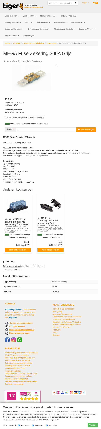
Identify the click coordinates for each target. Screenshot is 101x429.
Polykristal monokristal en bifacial (18, 363)
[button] (85, 2)
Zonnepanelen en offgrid (15, 368)
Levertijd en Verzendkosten (63, 319)
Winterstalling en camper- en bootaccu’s (21, 352)
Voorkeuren (24, 425)
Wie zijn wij (57, 311)
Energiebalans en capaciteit (16, 379)
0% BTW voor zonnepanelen (17, 355)
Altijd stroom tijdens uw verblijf (17, 360)
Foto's (54, 332)
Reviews (55, 335)
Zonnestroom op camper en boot (18, 376)
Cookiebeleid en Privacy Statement (66, 317)
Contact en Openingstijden (63, 309)
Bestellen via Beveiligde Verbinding (66, 322)
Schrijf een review (36, 118)
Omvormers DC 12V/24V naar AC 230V (21, 373)
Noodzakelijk (9, 425)
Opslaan (92, 425)
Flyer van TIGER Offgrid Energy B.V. (20, 358)
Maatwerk (56, 330)
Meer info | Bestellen (17, 250)
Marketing (51, 425)
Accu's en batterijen (13, 371)
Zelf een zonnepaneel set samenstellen (21, 381)
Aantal (9, 129)
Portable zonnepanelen (14, 384)
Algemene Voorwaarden (62, 314)
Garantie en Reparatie (61, 327)
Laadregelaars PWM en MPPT (17, 366)
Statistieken (38, 425)
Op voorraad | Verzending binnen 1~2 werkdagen (29, 123)
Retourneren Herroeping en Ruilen (66, 325)
